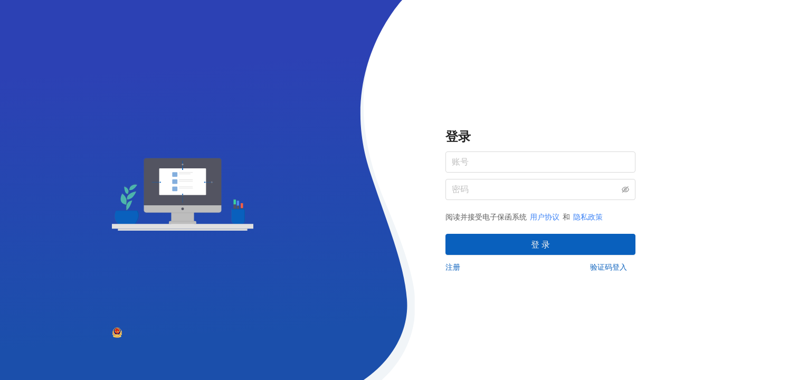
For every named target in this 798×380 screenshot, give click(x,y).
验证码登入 (608, 267)
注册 (452, 267)
